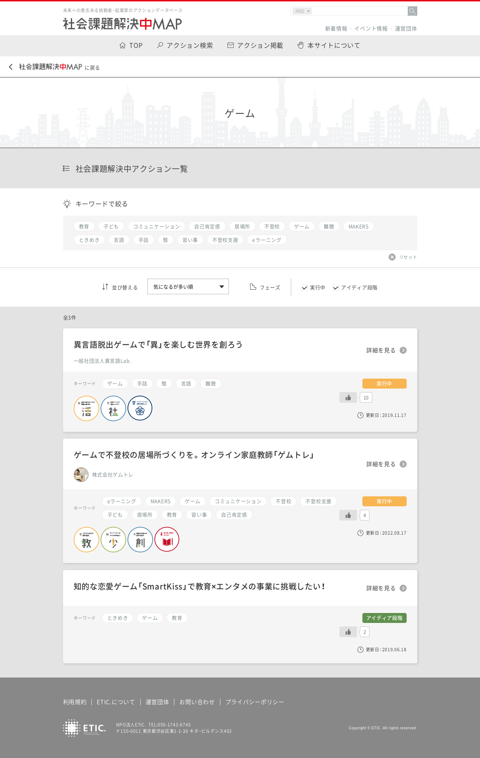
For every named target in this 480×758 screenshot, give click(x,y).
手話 (142, 383)
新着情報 (336, 28)
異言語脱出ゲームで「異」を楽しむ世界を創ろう (158, 344)
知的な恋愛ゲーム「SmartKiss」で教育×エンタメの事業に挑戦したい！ (200, 586)
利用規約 (75, 701)
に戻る (54, 67)
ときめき (117, 617)
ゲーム (193, 501)
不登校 (283, 501)
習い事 (199, 514)
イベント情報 (371, 28)
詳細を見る (381, 464)
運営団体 (406, 28)
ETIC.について (116, 701)
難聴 (210, 383)
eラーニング (121, 501)
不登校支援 (318, 501)
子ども (115, 514)
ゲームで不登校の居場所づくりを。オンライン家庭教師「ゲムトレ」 (194, 454)
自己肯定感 (234, 514)
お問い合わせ (197, 701)
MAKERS (161, 501)
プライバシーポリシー (254, 701)
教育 (172, 514)
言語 (186, 383)
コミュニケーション (238, 501)
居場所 (145, 514)
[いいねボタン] (348, 515)
